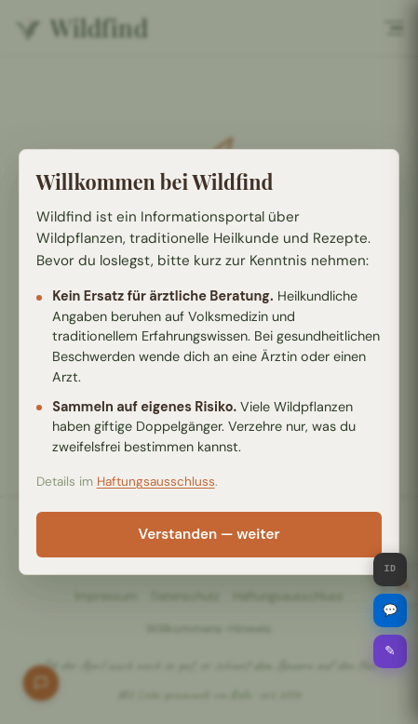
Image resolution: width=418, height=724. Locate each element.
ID (390, 569)
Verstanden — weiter (209, 534)
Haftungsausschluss (156, 481)
